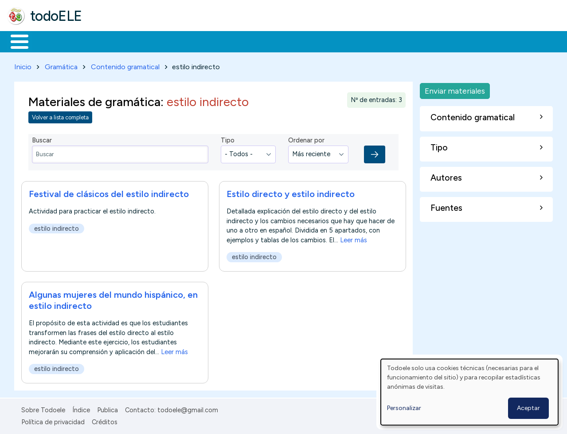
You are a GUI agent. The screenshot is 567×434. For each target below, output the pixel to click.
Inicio (15, 40)
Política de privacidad (53, 420)
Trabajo (159, 40)
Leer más (353, 238)
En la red (209, 40)
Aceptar (528, 408)
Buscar (364, 40)
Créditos (104, 420)
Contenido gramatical (125, 65)
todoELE (56, 16)
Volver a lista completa (60, 116)
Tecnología (265, 40)
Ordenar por (306, 139)
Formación (107, 40)
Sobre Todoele (43, 409)
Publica (107, 409)
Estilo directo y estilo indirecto (291, 192)
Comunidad (324, 40)
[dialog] (469, 392)
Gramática (61, 65)
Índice (81, 409)
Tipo (228, 139)
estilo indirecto (56, 227)
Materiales (49, 40)
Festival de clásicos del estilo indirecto (109, 192)
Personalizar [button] (404, 408)
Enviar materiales (455, 89)
